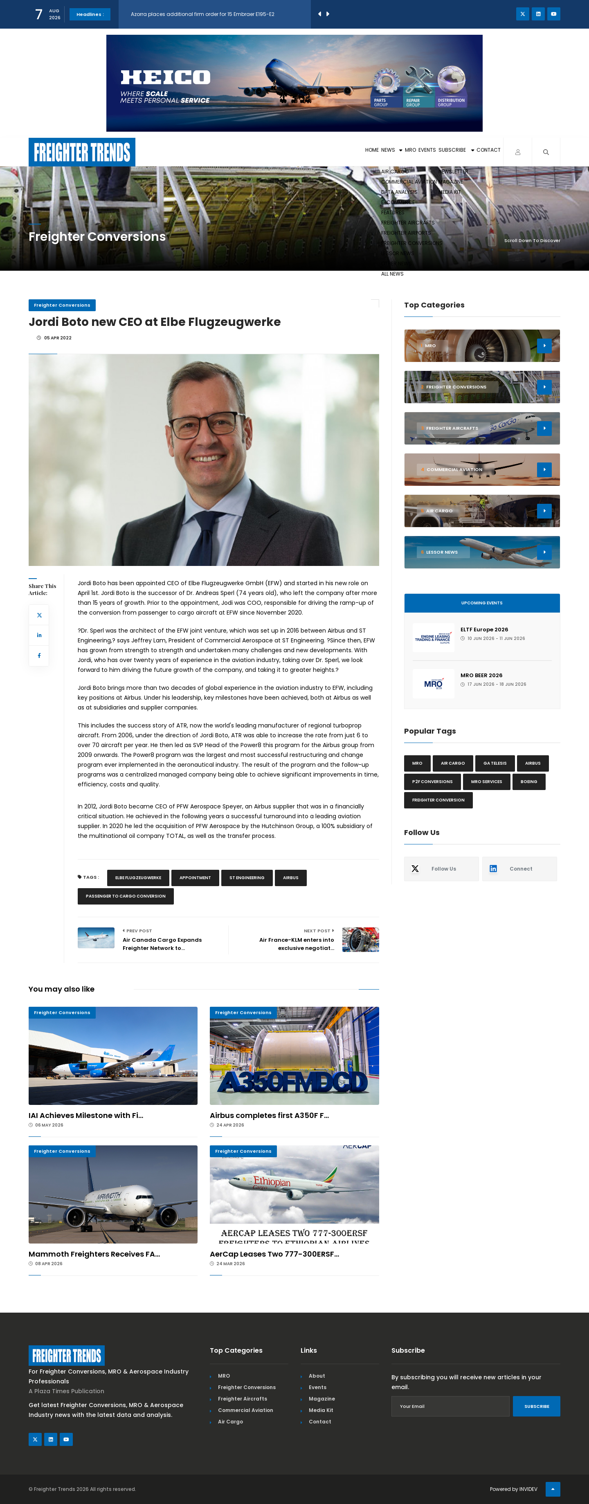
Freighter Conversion (438, 800)
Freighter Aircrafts (242, 1398)
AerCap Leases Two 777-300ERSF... (274, 1254)
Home (278, 152)
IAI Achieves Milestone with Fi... (86, 1115)
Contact (478, 152)
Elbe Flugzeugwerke (138, 878)
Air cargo (453, 763)
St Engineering (247, 878)
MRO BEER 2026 (482, 675)
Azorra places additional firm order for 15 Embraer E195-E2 (202, 14)
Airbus (291, 878)
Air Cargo (230, 1421)
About (317, 1375)
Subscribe (426, 152)
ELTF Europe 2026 (484, 629)
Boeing (529, 782)
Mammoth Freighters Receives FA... (94, 1254)
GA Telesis (495, 763)
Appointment (195, 878)
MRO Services (486, 782)
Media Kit (321, 1410)
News (313, 152)
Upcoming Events (482, 603)
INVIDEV (528, 1489)
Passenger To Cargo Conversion (126, 896)
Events (378, 152)
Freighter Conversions (62, 305)
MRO (346, 152)
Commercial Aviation (245, 1410)
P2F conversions (432, 782)
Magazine (322, 1398)
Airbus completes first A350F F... (269, 1115)
